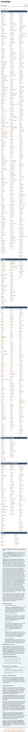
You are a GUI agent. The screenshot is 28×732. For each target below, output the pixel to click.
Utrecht (11, 397)
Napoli (11, 351)
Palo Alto (2, 81)
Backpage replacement (11, 731)
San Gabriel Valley (4, 90)
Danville (20, 187)
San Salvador (12, 503)
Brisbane (2, 442)
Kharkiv (20, 394)
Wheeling (21, 237)
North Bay (3, 74)
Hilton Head (21, 97)
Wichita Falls (21, 164)
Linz (2, 316)
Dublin (11, 331)
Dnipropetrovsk (21, 391)
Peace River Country (4, 285)
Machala (11, 494)
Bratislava (21, 331)
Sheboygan (21, 252)
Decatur (2, 210)
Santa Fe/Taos (12, 181)
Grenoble (2, 381)
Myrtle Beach (21, 99)
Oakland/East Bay (4, 75)
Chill (2, 516)
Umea (20, 375)
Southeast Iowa (3, 251)
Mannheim (3, 426)
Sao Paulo (3, 501)
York (20, 84)
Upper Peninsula (13, 95)
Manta (11, 495)
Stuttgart (2, 435)
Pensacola (3, 159)
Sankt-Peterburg (22, 325)
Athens (20, 17)
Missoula (11, 143)
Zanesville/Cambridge (23, 35)
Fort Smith (3, 51)
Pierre (20, 103)
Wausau (20, 253)
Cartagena (12, 472)
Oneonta (11, 207)
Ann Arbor (12, 72)
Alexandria (12, 33)
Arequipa (20, 509)
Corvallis (20, 49)
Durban (16, 540)
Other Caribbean (4, 509)
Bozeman (11, 136)
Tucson (2, 45)
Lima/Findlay (21, 27)
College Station (22, 130)
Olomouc (2, 356)
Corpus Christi (21, 131)
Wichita (11, 20)
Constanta (21, 314)
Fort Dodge (3, 244)
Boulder (2, 109)
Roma (11, 354)
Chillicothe (21, 18)
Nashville (20, 118)
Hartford (2, 123)
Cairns (2, 443)
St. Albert (2, 272)
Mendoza (2, 470)
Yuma (2, 46)
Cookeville (21, 112)
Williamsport (21, 82)
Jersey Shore (12, 166)
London (11, 286)
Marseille (2, 387)
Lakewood (12, 167)
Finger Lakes (12, 198)
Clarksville (21, 111)
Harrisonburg (21, 191)
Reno (11, 158)
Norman (20, 40)
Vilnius (11, 371)
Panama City (3, 157)
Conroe (20, 167)
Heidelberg (3, 416)
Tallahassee (3, 165)
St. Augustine (3, 163)
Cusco (20, 513)
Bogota (11, 467)
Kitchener (11, 285)
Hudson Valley (12, 201)
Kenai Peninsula (4, 33)
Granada (20, 344)
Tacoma (20, 221)
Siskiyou (2, 100)
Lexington (12, 26)
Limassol (2, 347)
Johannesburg (17, 541)
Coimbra (11, 424)
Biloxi (11, 110)
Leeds (20, 424)
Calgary (2, 262)
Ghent (2, 331)
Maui (2, 194)
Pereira (11, 480)
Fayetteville (3, 49)
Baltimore (11, 51)
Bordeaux (2, 375)
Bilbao (20, 338)
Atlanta (2, 175)
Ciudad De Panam (22, 500)
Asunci (20, 506)
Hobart (2, 449)
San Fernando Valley (4, 87)
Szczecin (11, 416)
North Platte (12, 149)
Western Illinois (3, 219)
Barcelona (21, 337)
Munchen (2, 428)
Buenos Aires (3, 466)
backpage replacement (12, 690)
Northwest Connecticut (5, 126)
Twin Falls (3, 201)
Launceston (3, 450)
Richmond (3, 232)
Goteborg (21, 365)
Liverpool (20, 426)
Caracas (20, 530)
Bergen (11, 400)
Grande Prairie (3, 266)
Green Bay (21, 243)
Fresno (2, 60)
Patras (11, 313)
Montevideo (21, 527)
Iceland (11, 325)
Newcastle (21, 430)
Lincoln (11, 148)
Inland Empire (3, 64)
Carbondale (3, 206)
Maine (11, 46)
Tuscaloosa (3, 25)
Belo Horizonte (3, 488)
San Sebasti (21, 356)
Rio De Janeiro (3, 500)
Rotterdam (12, 396)
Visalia (2, 106)
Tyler (20, 160)
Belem (2, 487)
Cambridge (21, 411)
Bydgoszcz (12, 406)
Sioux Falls (21, 106)
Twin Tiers (12, 217)
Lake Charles (12, 39)
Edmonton (3, 263)
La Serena (3, 521)
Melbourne (3, 452)
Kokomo (2, 228)
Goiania (2, 494)
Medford (20, 55)
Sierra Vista (3, 43)
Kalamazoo (12, 83)
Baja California (21, 467)
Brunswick (3, 178)
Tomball (20, 166)
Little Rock (3, 54)
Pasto (11, 479)
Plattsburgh (12, 208)
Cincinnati (21, 20)
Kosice (20, 332)
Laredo (20, 146)
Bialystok (11, 405)
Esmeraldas (12, 491)
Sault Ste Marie (13, 295)
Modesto (2, 71)
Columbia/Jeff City (13, 120)
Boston (11, 60)
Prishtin (11, 365)
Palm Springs (3, 78)
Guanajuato (21, 475)
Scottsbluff (12, 152)
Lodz (11, 412)
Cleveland (21, 21)
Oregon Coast (21, 56)
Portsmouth (21, 198)
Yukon (20, 277)
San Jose (2, 91)
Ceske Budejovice (4, 353)
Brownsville (21, 128)
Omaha (11, 151)
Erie (20, 68)
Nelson (11, 452)
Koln (2, 422)
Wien (2, 319)
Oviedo (20, 353)
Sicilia (11, 357)
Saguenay (21, 265)
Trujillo (20, 520)
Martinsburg (21, 231)
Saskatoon (21, 274)
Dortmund (3, 405)
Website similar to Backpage (16, 730)
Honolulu (2, 191)
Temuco (2, 528)
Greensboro (12, 232)
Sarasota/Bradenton (4, 160)
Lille (2, 383)
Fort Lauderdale (4, 142)
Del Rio (20, 134)
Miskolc (11, 320)
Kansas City (12, 123)
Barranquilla (12, 466)
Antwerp (2, 325)
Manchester (21, 429)
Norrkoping (21, 370)
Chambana (3, 207)
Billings (11, 135)
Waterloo (2, 253)
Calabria (11, 344)
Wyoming (20, 256)
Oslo (11, 402)
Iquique (2, 519)
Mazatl (20, 479)
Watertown (12, 220)
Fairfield (11, 197)
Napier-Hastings (13, 451)
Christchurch (12, 445)
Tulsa (20, 44)
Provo (20, 175)
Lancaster (21, 71)
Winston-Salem (12, 240)
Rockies (2, 116)
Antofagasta (3, 515)
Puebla (20, 483)
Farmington (12, 176)
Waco (20, 163)
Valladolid (21, 360)
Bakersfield (3, 57)
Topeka (11, 18)
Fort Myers (3, 143)
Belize (2, 479)
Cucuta (11, 473)
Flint (11, 77)
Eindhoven (12, 393)
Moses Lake (21, 211)
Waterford (12, 337)
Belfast (20, 406)
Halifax (11, 270)
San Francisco (3, 88)
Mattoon (2, 213)
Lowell (11, 64)
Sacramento (3, 84)
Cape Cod (12, 63)
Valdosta (2, 186)
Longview (21, 147)
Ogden (20, 173)
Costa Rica (12, 485)
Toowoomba (3, 458)
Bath (20, 404)
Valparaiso (3, 529)
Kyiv (20, 395)
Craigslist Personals (18, 571)
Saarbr (2, 432)
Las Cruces (12, 178)
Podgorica (12, 387)
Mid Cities (21, 151)
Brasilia (2, 490)
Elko (11, 155)
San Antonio (21, 154)
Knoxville (20, 115)
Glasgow (20, 420)
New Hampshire (13, 161)
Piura (20, 519)
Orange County (3, 77)
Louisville (11, 27)
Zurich (20, 388)
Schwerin (2, 433)
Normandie (3, 393)
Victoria (20, 161)
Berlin (2, 400)
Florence (20, 94)
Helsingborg (21, 366)
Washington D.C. (4, 137)
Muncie (2, 231)
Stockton (2, 101)
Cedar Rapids (3, 240)
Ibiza (20, 346)
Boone (11, 226)
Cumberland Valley (13, 52)
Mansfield (21, 28)
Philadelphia (21, 75)
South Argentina (4, 475)
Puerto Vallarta (21, 485)
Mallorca (20, 350)
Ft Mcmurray (3, 265)
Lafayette (2, 229)
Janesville (21, 245)
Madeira (11, 428)
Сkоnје (11, 377)
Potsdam (11, 210)
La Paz (2, 482)
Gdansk (11, 408)
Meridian (11, 114)
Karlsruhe (2, 419)
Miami (2, 150)
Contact (13, 728)
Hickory (11, 233)
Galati (20, 317)
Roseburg (21, 59)
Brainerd (11, 99)
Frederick (11, 55)
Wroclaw (11, 419)
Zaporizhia (21, 400)
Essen (2, 409)
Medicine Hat (3, 269)
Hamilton (11, 282)
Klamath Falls (21, 53)
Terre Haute (3, 235)
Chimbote (21, 512)
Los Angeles (3, 67)
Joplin (11, 121)
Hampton (20, 190)
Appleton (20, 240)
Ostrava (2, 358)
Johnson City (21, 114)
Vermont (20, 181)
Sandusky (21, 30)
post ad (26, 5)
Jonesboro (3, 52)
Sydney (2, 456)
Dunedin (11, 446)
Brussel (2, 328)
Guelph (11, 280)
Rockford (2, 216)
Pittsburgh (21, 77)
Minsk (2, 322)
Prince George (3, 287)
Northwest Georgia (4, 182)
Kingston (11, 283)
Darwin (2, 446)
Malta (11, 380)
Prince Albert (21, 269)
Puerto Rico (3, 510)
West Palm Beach (4, 169)
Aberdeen (21, 102)
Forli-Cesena (12, 347)
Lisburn (11, 335)
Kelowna (2, 282)
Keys (2, 147)
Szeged (11, 322)
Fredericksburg (21, 188)
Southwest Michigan (13, 93)
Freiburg (2, 412)
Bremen (2, 403)
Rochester (12, 105)
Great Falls (12, 139)
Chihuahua (21, 469)
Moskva (20, 323)
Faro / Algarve (12, 425)
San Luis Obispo (4, 93)
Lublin (11, 413)
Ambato (11, 488)
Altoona (20, 65)
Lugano (20, 386)
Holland (11, 80)
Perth (2, 455)
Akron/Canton (21, 14)
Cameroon (3, 535)
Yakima (20, 225)
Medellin (11, 476)
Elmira (11, 195)
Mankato (11, 102)
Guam (11, 440)
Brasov (20, 310)
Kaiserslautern (3, 418)
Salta (2, 473)
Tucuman (2, 476)
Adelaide (2, 440)
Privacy (16, 728)
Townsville (3, 459)
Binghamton (12, 187)
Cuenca (11, 490)
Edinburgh (21, 417)
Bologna (11, 341)
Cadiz (20, 340)
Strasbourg (3, 396)
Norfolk (20, 197)
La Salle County (4, 212)
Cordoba (2, 467)
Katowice (11, 409)
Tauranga (11, 455)
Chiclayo (20, 510)
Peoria (2, 215)
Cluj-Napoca (21, 313)
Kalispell (11, 142)
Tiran (2, 310)
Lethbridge (3, 268)
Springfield (12, 67)
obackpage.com (22, 731)
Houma (11, 36)
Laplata (2, 469)
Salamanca (21, 354)
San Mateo (3, 94)
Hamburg (2, 413)
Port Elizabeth (17, 543)
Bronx (11, 188)
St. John (2, 304)
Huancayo (21, 515)
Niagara (11, 288)
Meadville (21, 72)
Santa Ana (12, 504)
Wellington (12, 456)
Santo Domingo (13, 498)
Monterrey (21, 480)
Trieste (11, 360)
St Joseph (12, 130)
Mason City (3, 247)
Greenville (21, 96)
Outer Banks (12, 236)
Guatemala (12, 507)
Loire (2, 384)
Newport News (21, 195)
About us (9, 728)
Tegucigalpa (12, 514)
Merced (2, 70)
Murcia (20, 351)
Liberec (2, 355)
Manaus (2, 496)
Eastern (11, 229)
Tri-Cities (20, 119)
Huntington (21, 230)
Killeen (20, 144)
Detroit (11, 76)
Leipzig (2, 423)
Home (6, 728)
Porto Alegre (3, 497)
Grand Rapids (12, 79)
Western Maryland (13, 57)
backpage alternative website (15, 708)
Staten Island (12, 214)
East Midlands (21, 416)
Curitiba (2, 491)
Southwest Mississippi (14, 117)
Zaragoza (21, 361)
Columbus (3, 179)
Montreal (20, 262)
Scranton (20, 81)
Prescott (2, 40)
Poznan (11, 415)
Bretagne (2, 376)
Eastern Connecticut (4, 122)
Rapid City (21, 105)
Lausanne (21, 385)
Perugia (11, 353)
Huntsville (3, 20)
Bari (11, 340)
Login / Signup (25, 4)
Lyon (2, 386)
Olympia (20, 214)
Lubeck (2, 425)
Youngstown (21, 34)
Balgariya (2, 341)
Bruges (2, 327)
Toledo (20, 31)
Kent (20, 423)
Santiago (2, 525)
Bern (20, 382)
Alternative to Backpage (6, 730)
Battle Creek (12, 73)
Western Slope (3, 117)
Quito (11, 497)
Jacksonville (3, 146)
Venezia (11, 361)
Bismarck (11, 243)
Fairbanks (3, 30)
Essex (20, 419)
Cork (11, 328)
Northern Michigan (13, 89)
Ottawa (11, 289)
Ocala (2, 152)
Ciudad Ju (21, 470)
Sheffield (20, 433)
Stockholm (21, 373)
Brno (2, 352)
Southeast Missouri (13, 127)
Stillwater (20, 43)
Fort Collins (3, 113)
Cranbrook (3, 279)
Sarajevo (2, 338)
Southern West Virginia (23, 236)
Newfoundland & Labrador (13, 264)
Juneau (2, 31)
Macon (2, 181)
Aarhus (2, 364)
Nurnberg (2, 429)
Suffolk (20, 204)
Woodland (21, 169)
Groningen (12, 394)
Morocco (2, 545)
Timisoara (21, 320)
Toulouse (2, 397)
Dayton (20, 24)
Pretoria (16, 544)
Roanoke (20, 201)
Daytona (2, 140)
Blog (22, 728)
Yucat (20, 493)
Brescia (11, 343)
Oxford (20, 432)
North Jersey (12, 169)
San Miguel (12, 501)
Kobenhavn (3, 365)
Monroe (11, 40)
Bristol (20, 410)
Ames (2, 238)
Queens (11, 211)
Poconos (20, 78)
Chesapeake (21, 185)
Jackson (11, 82)
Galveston (21, 140)
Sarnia (11, 293)
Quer (20, 486)
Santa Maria (3, 98)
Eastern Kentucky (13, 24)
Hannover (3, 415)
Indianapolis (3, 226)
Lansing (11, 85)
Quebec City (21, 263)
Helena (11, 140)
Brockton (11, 61)
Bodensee (3, 402)
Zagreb (2, 344)
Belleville (11, 275)
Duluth (11, 101)
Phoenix (2, 39)
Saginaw (11, 92)
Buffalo (11, 191)
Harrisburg (21, 69)
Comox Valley (3, 278)
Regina (20, 272)
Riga (11, 368)
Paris (2, 394)
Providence (21, 87)
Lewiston (2, 200)
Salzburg (2, 317)
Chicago (2, 209)
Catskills (11, 192)
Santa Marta (12, 482)
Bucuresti (21, 311)
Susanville (3, 103)
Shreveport (12, 43)
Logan (20, 172)
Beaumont (21, 127)
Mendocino (3, 68)
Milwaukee (21, 249)
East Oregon (21, 50)
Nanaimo (2, 284)
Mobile (2, 21)
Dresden (2, 406)
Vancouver (3, 291)
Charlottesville (21, 184)
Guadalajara (21, 473)
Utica (11, 218)
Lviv (20, 397)
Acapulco (20, 466)
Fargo (11, 245)
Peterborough (12, 292)
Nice (2, 391)
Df (19, 472)
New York (11, 184)
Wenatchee (21, 224)
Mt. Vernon (21, 213)
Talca (2, 526)
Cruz (2, 97)
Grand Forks (12, 246)
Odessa (20, 153)
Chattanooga (21, 109)
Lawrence (12, 14)
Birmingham (3, 15)
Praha (2, 361)
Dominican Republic (4, 506)
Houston (20, 141)
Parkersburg (21, 234)
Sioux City (3, 250)
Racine (20, 250)
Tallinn (2, 368)
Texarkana (21, 157)
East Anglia (21, 414)
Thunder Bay (12, 298)
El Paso (20, 137)
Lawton (20, 39)
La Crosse (21, 246)
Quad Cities (3, 248)
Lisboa (11, 427)
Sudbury (11, 296)
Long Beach (3, 65)
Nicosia (2, 349)
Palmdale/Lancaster (4, 80)
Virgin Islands (3, 512)
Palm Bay (2, 156)
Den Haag (12, 391)
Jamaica (2, 507)
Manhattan (12, 15)
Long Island (12, 204)
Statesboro (3, 185)
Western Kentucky (13, 30)
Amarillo (20, 124)
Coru (20, 343)
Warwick (20, 88)
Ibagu (11, 475)
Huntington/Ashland (22, 25)
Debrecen (12, 319)
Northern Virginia (4, 133)
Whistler (2, 294)
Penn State (21, 74)
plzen (2, 359)
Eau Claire (21, 242)
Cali (11, 470)
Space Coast (3, 162)
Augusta (2, 176)
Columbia (21, 93)
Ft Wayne (2, 225)
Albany (2, 172)
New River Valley (22, 194)
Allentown (21, 64)
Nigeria (16, 535)
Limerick (11, 334)
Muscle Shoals (3, 24)
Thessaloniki (12, 314)
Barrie (11, 273)
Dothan (2, 17)
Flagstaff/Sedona (4, 36)
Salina (11, 17)
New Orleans (12, 42)
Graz (2, 313)
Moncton (2, 303)
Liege (2, 332)
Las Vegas (12, 157)
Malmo (20, 369)
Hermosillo (21, 476)
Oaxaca (20, 482)
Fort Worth (21, 138)
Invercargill (12, 449)
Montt (2, 522)
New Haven (3, 125)
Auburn (2, 14)
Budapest (11, 317)
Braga (11, 422)
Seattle (20, 217)
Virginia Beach (21, 205)
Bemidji (11, 98)
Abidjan (2, 542)
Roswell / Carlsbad (13, 179)
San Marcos (21, 156)
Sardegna (12, 356)
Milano (11, 350)
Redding (2, 83)
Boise (2, 197)
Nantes (2, 390)
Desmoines (3, 241)
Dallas (20, 133)
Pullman (20, 216)
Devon (20, 413)
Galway (11, 332)
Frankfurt (2, 410)
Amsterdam (12, 390)
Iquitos (20, 516)
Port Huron (12, 90)
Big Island (3, 190)
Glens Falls (12, 200)
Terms (20, 728)
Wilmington (12, 239)
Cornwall (11, 279)
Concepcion (3, 518)
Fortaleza (2, 493)
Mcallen (20, 150)
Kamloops (3, 281)
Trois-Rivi (21, 268)
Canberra (2, 445)
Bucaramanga (12, 469)
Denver (2, 112)
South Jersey (12, 170)
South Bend (3, 234)
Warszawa (12, 418)
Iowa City (2, 245)
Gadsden (2, 18)
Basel (20, 381)
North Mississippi (13, 115)
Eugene (20, 52)
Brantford (11, 276)
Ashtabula (21, 15)
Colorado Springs (4, 110)
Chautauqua (12, 194)
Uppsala (20, 376)
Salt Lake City (21, 176)
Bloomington (3, 222)
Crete (11, 311)
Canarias (20, 341)
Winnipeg (2, 298)
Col (19, 501)
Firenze (11, 346)
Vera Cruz (21, 492)
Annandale (3, 134)
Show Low (3, 42)
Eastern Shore (12, 54)
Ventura (2, 104)
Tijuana (20, 489)
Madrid (20, 347)
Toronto (11, 299)
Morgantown (21, 233)
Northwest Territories (13, 267)
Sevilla (20, 357)
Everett (20, 210)
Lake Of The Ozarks (13, 126)
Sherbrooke (21, 266)
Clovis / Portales (13, 175)
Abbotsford (3, 275)
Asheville (11, 224)
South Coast (12, 66)
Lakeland (2, 149)
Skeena (2, 288)
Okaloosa (2, 153)
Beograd (20, 328)
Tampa (2, 166)
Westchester (12, 221)
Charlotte (11, 227)
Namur (2, 334)
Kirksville (11, 124)
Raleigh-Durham (13, 237)
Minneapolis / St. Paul (14, 104)
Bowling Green (12, 23)
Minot (11, 248)
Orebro (20, 372)
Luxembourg (12, 374)
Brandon (2, 297)
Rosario (2, 472)
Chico (2, 58)
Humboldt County (4, 61)
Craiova (20, 316)
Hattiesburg (12, 111)
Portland (20, 58)
